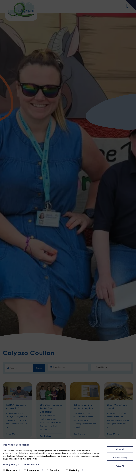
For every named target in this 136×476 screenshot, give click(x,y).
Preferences (31, 470)
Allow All (120, 449)
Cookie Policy (31, 464)
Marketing (72, 470)
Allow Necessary (120, 458)
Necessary (10, 470)
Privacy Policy (11, 464)
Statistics (53, 470)
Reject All (120, 466)
